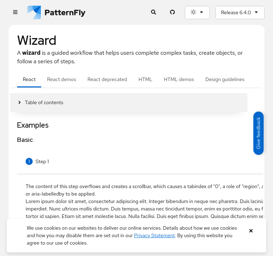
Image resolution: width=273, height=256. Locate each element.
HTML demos (179, 79)
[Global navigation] (15, 12)
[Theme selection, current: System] (197, 12)
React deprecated (107, 79)
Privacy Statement (154, 235)
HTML (145, 79)
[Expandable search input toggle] (153, 12)
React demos (61, 79)
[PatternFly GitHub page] (172, 12)
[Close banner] (251, 231)
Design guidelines (225, 79)
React (29, 79)
